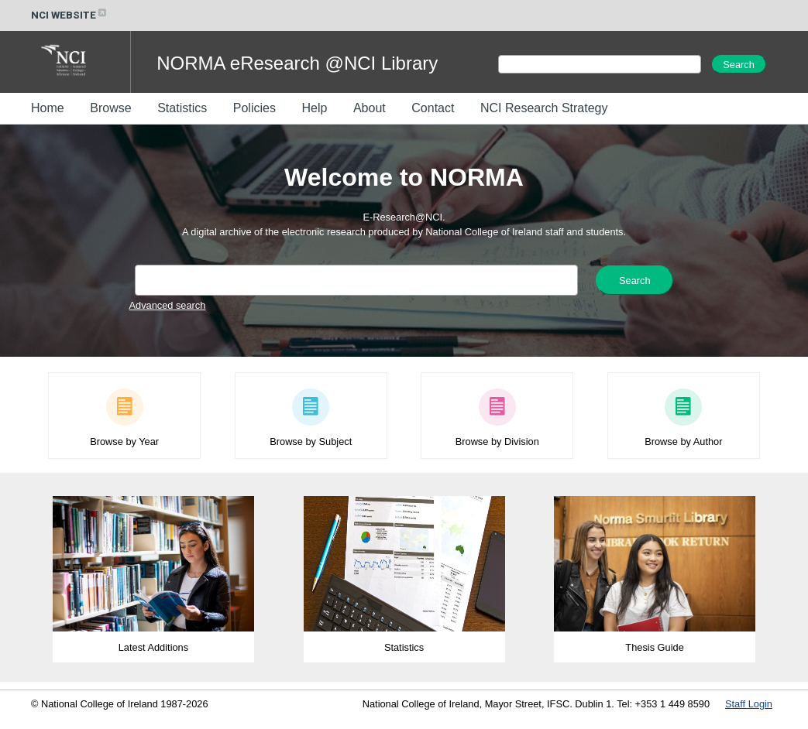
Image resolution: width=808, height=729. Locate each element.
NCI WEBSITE (69, 15)
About (369, 108)
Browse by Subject (311, 435)
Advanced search (167, 305)
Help (314, 108)
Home (47, 108)
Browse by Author (683, 435)
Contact (432, 108)
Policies (254, 108)
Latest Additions (153, 641)
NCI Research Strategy (544, 108)
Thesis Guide (654, 641)
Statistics (182, 108)
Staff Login (748, 704)
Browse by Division (497, 435)
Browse (110, 108)
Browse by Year (124, 435)
